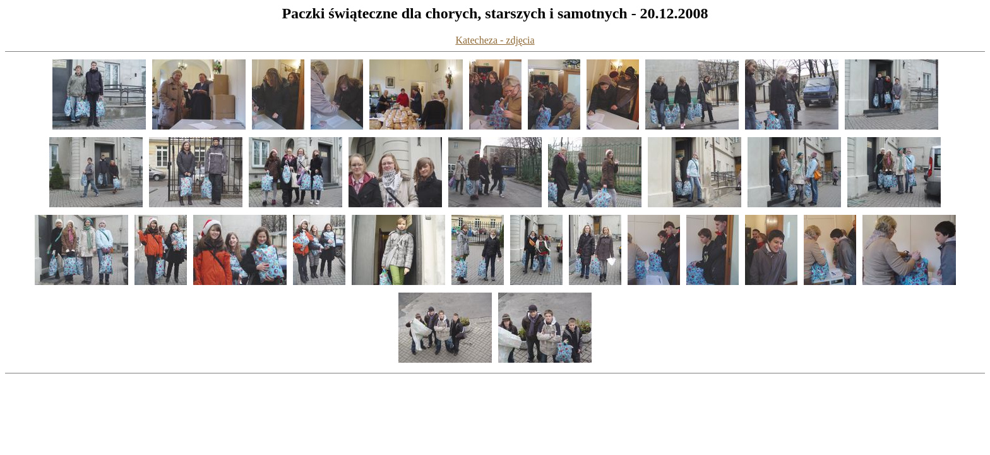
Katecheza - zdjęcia (494, 40)
